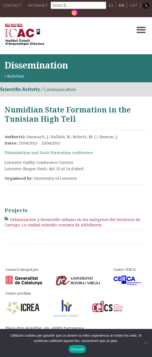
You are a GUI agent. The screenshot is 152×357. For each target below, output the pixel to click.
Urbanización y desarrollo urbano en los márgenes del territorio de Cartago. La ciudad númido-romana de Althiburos (72, 221)
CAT (140, 5)
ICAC (61, 35)
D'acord (77, 349)
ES (117, 5)
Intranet (44, 5)
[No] (145, 343)
